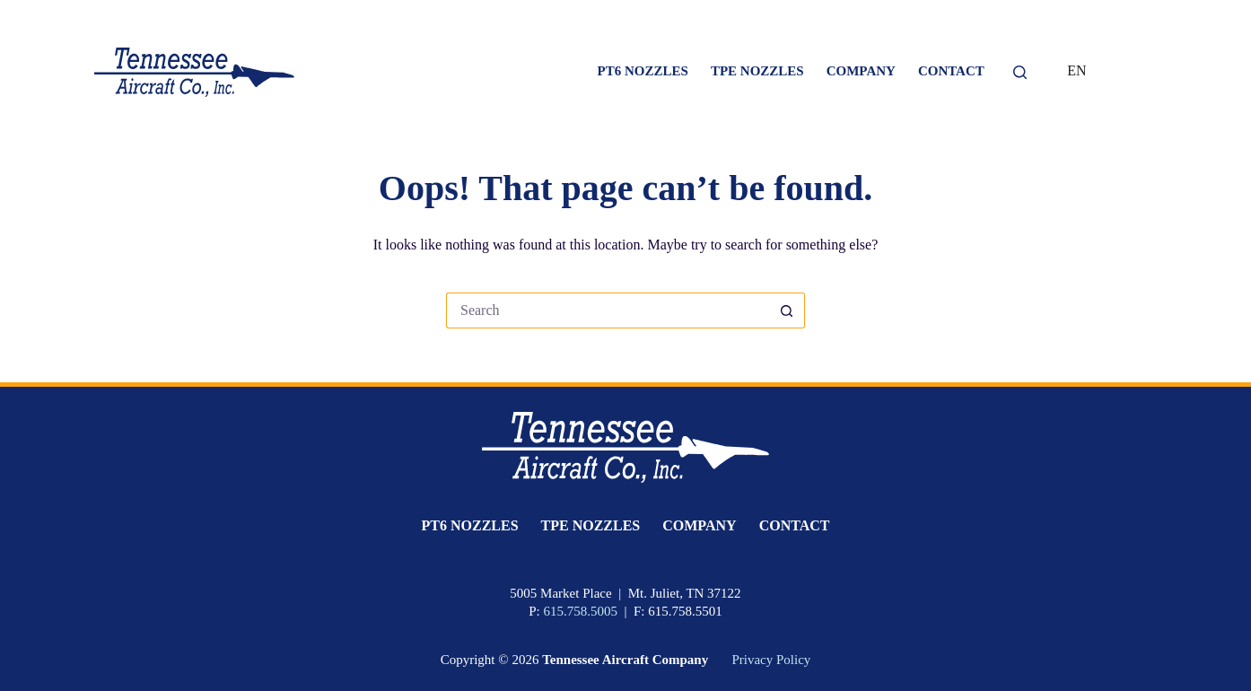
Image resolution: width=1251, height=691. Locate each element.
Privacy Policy (770, 659)
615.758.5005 (580, 611)
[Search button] (787, 310)
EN (1076, 70)
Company (861, 71)
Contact (951, 71)
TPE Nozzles (757, 71)
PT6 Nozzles (643, 71)
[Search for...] (607, 310)
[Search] (1020, 72)
